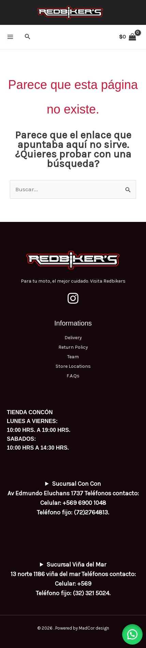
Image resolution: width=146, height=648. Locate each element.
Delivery (73, 338)
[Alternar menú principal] (10, 36)
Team (73, 357)
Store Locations (73, 366)
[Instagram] (73, 298)
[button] (28, 36)
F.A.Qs (73, 376)
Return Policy (73, 347)
